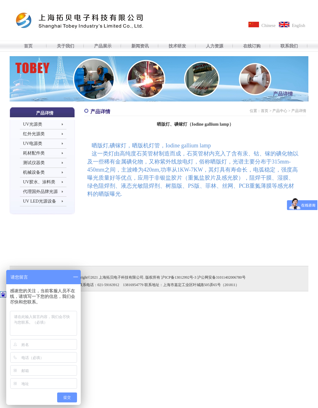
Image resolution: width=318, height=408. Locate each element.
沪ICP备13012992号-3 (178, 277)
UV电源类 (32, 143)
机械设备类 (34, 172)
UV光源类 (32, 124)
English (298, 25)
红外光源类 (34, 134)
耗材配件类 (34, 153)
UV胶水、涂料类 (39, 182)
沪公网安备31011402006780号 (221, 277)
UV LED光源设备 (39, 201)
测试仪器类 (34, 162)
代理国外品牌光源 (40, 191)
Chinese (268, 25)
